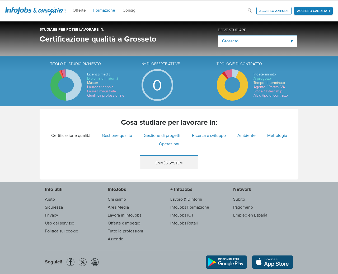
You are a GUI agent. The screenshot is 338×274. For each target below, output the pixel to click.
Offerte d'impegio (124, 223)
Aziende (115, 239)
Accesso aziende (274, 11)
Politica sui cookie (61, 231)
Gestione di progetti (162, 135)
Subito (239, 199)
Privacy (51, 215)
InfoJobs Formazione (189, 207)
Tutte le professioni (125, 231)
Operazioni (169, 144)
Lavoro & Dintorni (186, 199)
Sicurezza (54, 207)
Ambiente (246, 135)
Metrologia (277, 135)
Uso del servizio (59, 223)
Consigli (130, 10)
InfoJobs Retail (184, 223)
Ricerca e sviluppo (209, 135)
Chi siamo (117, 199)
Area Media (118, 207)
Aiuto (50, 199)
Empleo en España (250, 215)
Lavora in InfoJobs (124, 215)
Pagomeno (243, 207)
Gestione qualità (117, 135)
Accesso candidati (313, 11)
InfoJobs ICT (182, 215)
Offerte (79, 10)
